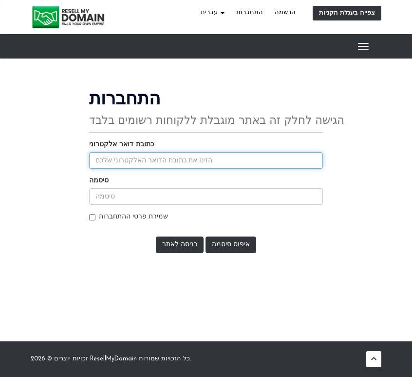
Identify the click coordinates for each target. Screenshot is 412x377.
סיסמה (99, 180)
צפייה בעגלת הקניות (347, 13)
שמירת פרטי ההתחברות (128, 216)
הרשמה (285, 13)
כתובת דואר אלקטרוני (121, 144)
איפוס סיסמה (231, 244)
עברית (213, 13)
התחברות (249, 13)
